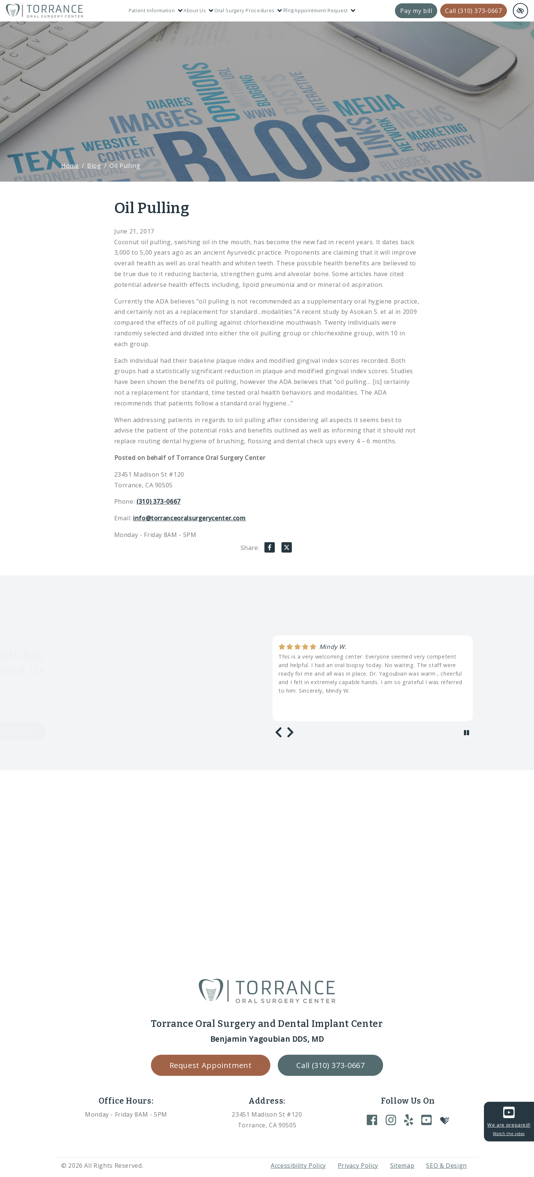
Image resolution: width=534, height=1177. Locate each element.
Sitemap (402, 1165)
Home (70, 165)
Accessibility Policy (298, 1165)
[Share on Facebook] (269, 549)
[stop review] (466, 733)
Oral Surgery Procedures (248, 10)
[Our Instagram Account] (391, 1120)
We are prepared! (508, 1120)
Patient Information (155, 10)
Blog (288, 10)
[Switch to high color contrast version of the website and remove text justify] (520, 11)
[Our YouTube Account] (426, 1120)
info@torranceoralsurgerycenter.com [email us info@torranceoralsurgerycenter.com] (189, 518)
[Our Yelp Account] (408, 1120)
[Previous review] (278, 732)
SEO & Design (446, 1165)
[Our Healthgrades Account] (444, 1120)
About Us (198, 10)
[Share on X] (286, 549)
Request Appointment (210, 1065)
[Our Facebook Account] (372, 1120)
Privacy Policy (358, 1165)
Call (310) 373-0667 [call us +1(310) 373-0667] (473, 11)
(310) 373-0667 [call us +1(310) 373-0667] (158, 501)
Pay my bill (416, 11)
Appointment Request (324, 10)
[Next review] (290, 732)
